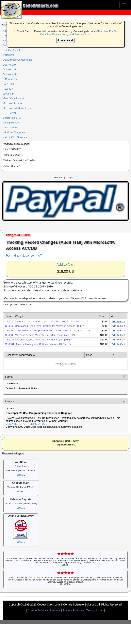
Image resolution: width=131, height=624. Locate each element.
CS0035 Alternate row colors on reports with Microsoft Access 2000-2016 (46, 321)
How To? (8, 88)
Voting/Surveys (11, 122)
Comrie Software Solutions (44, 610)
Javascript (8, 93)
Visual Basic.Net (12, 117)
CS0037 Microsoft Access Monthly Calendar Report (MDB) (38, 339)
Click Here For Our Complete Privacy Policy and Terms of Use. (79, 33)
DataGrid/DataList (13, 50)
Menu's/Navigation (13, 98)
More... (21, 474)
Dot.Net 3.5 (9, 69)
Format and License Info (24, 255)
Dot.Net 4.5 (9, 74)
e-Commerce (10, 79)
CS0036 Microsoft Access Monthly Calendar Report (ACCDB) (40, 335)
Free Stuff (8, 84)
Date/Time (8, 54)
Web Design (10, 127)
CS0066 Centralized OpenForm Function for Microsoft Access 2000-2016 (46, 326)
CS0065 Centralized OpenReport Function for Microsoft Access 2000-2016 (47, 330)
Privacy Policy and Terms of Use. (83, 610)
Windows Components (15, 132)
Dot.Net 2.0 (9, 64)
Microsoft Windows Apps (17, 108)
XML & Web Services (15, 137)
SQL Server (9, 112)
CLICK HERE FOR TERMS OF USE (26, 423)
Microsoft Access (12, 103)
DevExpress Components (17, 59)
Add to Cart (65, 264)
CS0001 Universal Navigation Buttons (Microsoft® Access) (38, 344)
